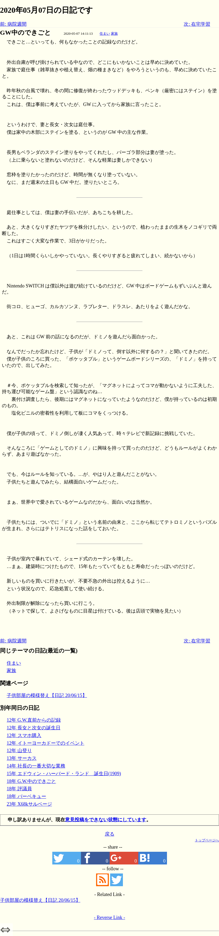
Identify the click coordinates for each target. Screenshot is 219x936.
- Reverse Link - (109, 917)
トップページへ (207, 840)
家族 (114, 34)
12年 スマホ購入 (24, 735)
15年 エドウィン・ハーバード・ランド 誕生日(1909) (64, 773)
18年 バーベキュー (26, 796)
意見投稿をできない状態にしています (105, 819)
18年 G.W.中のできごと (31, 781)
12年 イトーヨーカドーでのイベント (45, 743)
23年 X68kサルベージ (29, 804)
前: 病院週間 (13, 24)
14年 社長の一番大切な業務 (36, 766)
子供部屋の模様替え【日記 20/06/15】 (47, 695)
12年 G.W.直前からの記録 (34, 720)
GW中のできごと (25, 32)
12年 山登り (19, 750)
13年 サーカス (22, 758)
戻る (109, 834)
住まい (105, 34)
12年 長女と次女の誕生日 (34, 727)
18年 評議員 (19, 788)
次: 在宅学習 (197, 24)
